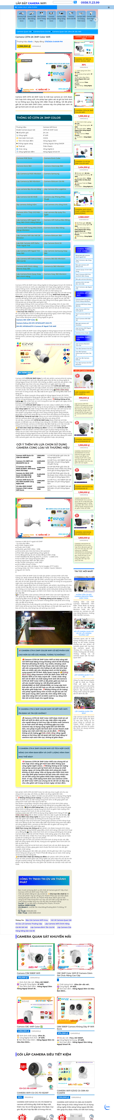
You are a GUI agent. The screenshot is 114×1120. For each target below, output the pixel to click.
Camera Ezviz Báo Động (54, 228)
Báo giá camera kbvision (84, 279)
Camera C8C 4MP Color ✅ (30, 1027)
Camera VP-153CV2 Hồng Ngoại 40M (83, 60)
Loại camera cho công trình (55, 204)
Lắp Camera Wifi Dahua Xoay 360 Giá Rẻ (29, 260)
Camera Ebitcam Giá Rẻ (54, 181)
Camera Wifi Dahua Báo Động (57, 220)
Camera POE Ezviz (24, 158)
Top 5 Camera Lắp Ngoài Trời (84, 288)
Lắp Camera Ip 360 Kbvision (28, 181)
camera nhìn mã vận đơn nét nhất (82, 283)
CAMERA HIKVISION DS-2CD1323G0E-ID (83, 440)
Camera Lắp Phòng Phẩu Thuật (54, 198)
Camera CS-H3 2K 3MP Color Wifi (82, 162)
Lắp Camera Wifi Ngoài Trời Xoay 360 (28, 252)
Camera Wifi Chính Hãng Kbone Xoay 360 (27, 267)
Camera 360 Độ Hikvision (54, 259)
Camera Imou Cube (82, 333)
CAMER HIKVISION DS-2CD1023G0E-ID (84, 487)
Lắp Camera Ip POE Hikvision (29, 174)
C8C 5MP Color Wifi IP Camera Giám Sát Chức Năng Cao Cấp (74, 974)
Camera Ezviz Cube (52, 158)
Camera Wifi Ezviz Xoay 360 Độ (83, 305)
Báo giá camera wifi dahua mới (82, 265)
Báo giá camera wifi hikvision (82, 324)
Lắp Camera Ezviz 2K (53, 243)
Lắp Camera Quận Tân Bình (84, 712)
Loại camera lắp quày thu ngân (54, 213)
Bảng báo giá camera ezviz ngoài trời (83, 256)
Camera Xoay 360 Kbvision (55, 274)
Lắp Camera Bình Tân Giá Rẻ (42, 927)
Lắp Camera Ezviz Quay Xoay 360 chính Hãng (29, 275)
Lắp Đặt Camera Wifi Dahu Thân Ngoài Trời (28, 244)
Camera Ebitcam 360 (53, 235)
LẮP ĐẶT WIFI (31, 3)
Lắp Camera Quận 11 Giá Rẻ (83, 676)
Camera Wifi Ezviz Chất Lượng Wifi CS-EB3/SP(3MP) (84, 211)
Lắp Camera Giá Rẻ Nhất (27, 197)
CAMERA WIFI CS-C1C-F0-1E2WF (33, 1093)
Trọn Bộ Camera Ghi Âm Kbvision (84, 363)
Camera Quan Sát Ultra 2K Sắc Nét (66, 32)
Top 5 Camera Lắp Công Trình (83, 261)
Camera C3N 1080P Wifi (28, 973)
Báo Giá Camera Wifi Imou (37, 920)
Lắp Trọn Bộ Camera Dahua (82, 359)
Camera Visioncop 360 (53, 166)
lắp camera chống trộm (27, 204)
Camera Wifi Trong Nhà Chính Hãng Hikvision (29, 229)
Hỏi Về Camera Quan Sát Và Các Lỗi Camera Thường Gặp (84, 633)
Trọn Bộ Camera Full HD (84, 348)
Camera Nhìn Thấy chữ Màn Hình (28, 213)
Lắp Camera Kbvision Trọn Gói (83, 344)
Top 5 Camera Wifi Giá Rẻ (83, 314)
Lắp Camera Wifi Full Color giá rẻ (82, 310)
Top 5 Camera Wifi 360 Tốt (83, 319)
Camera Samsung (51, 174)
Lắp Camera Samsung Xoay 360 (55, 252)
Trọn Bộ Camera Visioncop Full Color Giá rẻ (83, 353)
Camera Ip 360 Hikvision (54, 266)
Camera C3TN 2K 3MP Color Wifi (33, 37)
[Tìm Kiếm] (63, 2)
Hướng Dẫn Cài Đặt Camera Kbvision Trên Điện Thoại (84, 596)
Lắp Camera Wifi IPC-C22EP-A (82, 393)
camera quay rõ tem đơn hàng (84, 270)
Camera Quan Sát (24, 32)
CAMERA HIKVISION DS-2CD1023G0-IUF (83, 533)
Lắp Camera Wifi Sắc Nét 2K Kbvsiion (28, 236)
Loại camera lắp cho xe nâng (29, 189)
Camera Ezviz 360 (24, 166)
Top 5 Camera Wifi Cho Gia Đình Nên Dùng (83, 275)
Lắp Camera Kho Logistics (55, 189)
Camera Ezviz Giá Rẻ (42, 32)
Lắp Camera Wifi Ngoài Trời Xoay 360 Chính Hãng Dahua (29, 221)
